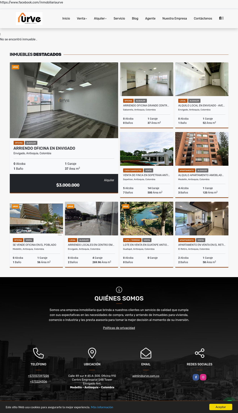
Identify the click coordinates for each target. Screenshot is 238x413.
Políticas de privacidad (119, 328)
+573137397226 (38, 376)
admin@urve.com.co (145, 376)
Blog (135, 18)
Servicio (119, 18)
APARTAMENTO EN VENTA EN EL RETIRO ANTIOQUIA (201, 244)
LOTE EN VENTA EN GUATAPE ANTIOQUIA (146, 244)
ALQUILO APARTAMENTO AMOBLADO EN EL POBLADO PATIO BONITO (201, 175)
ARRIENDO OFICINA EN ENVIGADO (44, 148)
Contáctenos (203, 18)
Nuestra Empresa (174, 18)
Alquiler (99, 18)
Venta (81, 18)
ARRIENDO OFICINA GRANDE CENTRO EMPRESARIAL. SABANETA (146, 105)
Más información (102, 407)
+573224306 (38, 381)
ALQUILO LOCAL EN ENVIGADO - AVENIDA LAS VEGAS (201, 105)
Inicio (66, 18)
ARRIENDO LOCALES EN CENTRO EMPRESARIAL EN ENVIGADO (91, 244)
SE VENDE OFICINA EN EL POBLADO (34, 244)
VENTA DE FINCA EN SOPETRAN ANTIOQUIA (146, 175)
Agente (150, 18)
